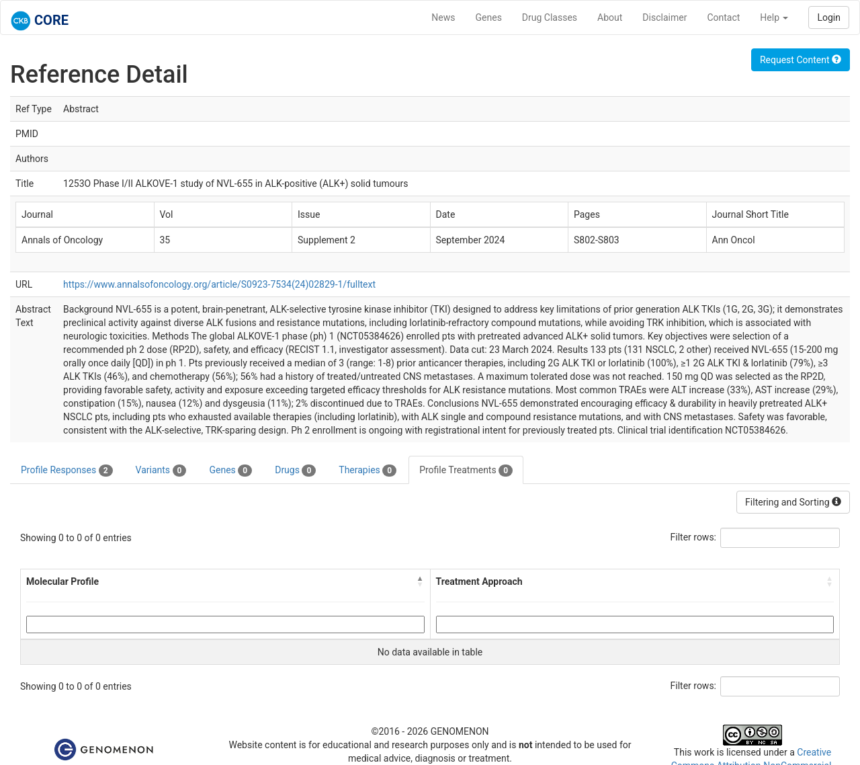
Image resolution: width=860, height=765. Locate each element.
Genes (489, 17)
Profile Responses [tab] (67, 471)
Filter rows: (694, 537)
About (609, 17)
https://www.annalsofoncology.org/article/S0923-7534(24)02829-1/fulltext (219, 284)
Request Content (800, 59)
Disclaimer (664, 17)
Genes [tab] (230, 471)
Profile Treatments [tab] (466, 471)
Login (829, 17)
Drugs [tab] (295, 471)
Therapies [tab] (367, 471)
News (443, 17)
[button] (421, 581)
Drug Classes (549, 17)
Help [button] (774, 17)
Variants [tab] (161, 471)
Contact (723, 17)
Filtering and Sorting (793, 502)
